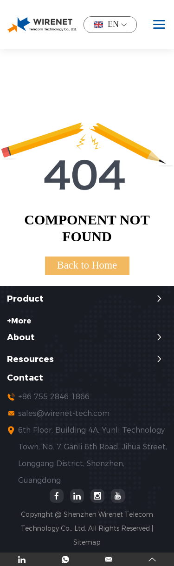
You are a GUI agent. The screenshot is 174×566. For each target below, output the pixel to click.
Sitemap (87, 542)
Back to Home (87, 265)
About (21, 337)
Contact (25, 378)
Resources (30, 359)
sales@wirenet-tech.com (64, 413)
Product (25, 299)
